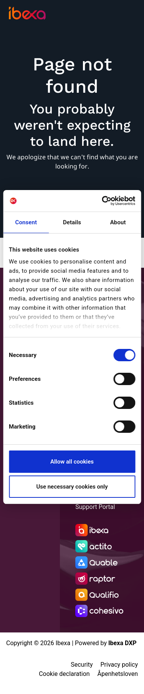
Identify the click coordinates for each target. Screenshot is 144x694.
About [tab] (118, 222)
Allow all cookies (72, 461)
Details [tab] (72, 222)
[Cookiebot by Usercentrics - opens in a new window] (102, 201)
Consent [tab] (26, 222)
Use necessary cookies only (72, 486)
